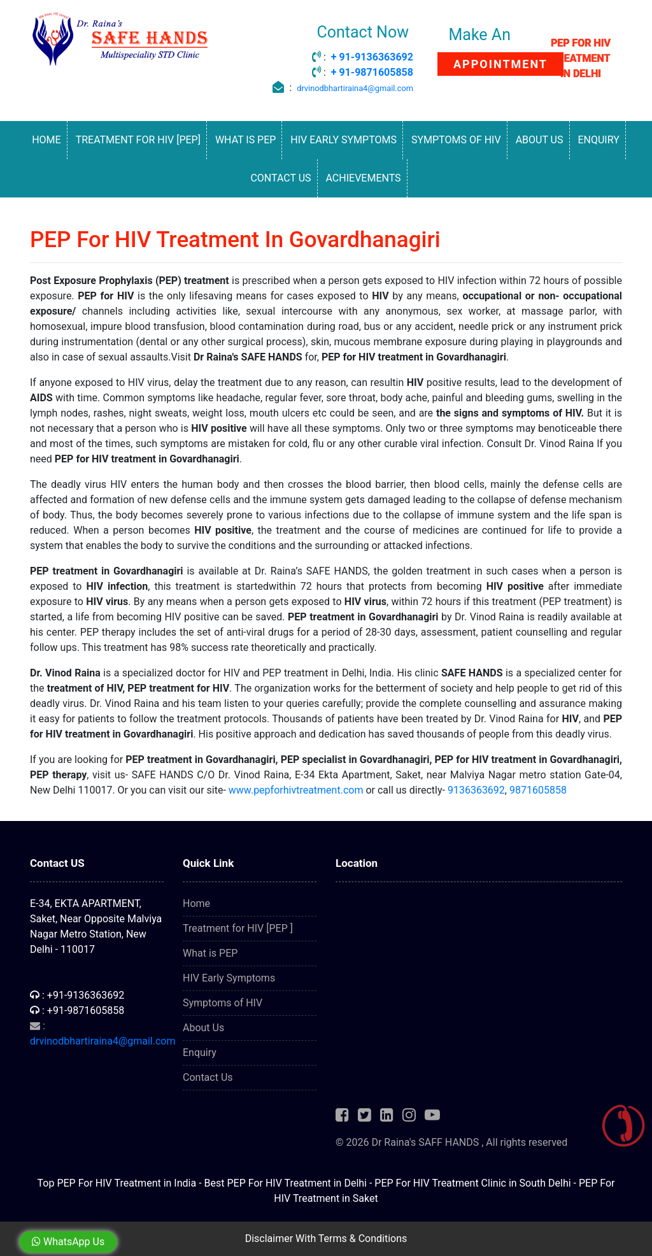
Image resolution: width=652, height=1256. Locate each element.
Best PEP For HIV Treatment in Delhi (285, 1183)
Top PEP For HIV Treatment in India (117, 1183)
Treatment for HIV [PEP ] (238, 928)
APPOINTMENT (500, 64)
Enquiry (598, 140)
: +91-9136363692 (77, 995)
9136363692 (476, 790)
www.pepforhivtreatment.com (296, 790)
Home (46, 140)
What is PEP (245, 140)
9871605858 (538, 790)
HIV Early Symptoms (343, 140)
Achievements (363, 178)
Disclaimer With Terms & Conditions (326, 1238)
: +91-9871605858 (77, 1010)
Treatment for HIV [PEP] (138, 140)
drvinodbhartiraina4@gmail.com (355, 88)
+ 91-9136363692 (372, 57)
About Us (539, 140)
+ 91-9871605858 (372, 72)
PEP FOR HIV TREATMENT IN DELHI (581, 58)
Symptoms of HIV (456, 140)
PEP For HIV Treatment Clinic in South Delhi (472, 1183)
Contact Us (280, 178)
